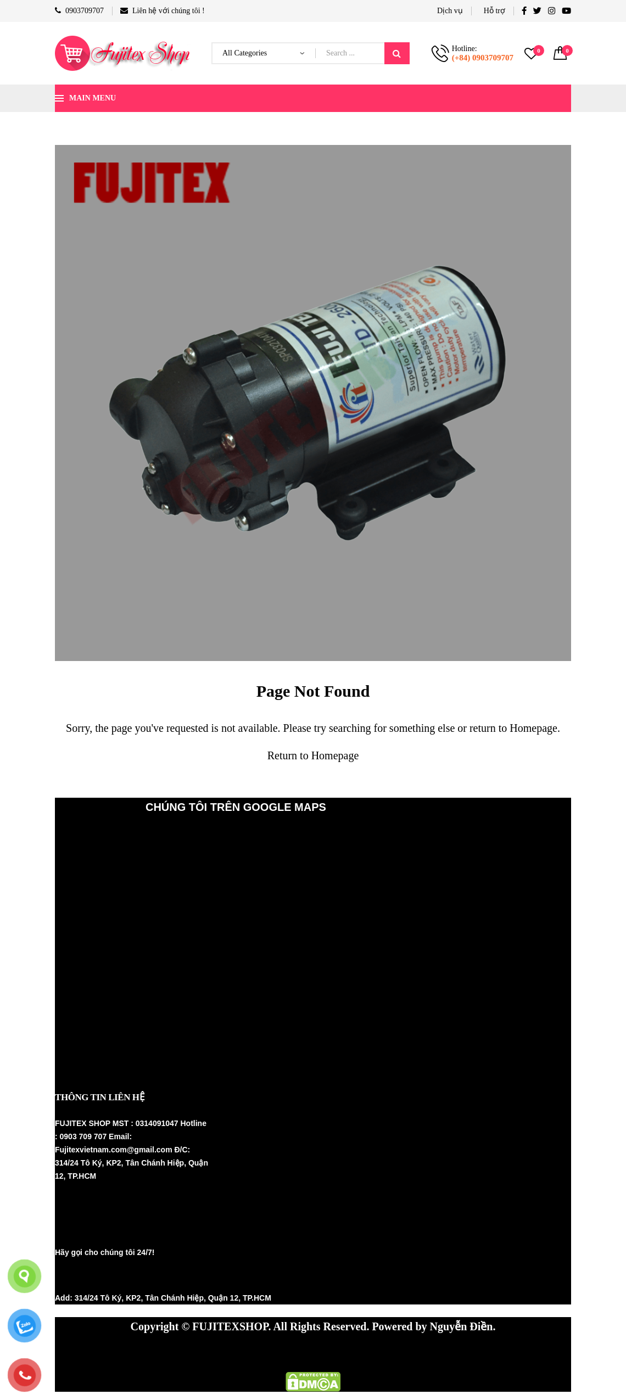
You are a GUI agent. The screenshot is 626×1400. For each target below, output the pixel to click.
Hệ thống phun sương (246, 1353)
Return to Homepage (313, 755)
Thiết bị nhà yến (343, 1353)
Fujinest (412, 1353)
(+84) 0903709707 (482, 57)
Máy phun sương (148, 1353)
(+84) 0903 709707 (111, 1276)
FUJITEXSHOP (230, 1326)
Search (397, 53)
